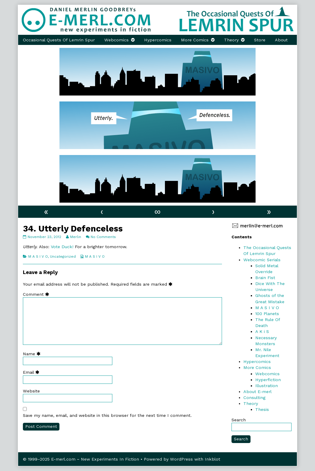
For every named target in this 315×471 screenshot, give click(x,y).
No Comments (103, 237)
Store (259, 39)
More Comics (195, 39)
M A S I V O (38, 256)
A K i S (262, 331)
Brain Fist (265, 277)
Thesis (262, 409)
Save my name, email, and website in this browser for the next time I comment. (107, 415)
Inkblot (212, 459)
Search (238, 419)
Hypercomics (157, 39)
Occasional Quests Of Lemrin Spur (59, 39)
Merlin (75, 237)
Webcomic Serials (262, 259)
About (281, 39)
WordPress (181, 459)
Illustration (266, 385)
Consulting (254, 397)
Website (31, 391)
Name (33, 353)
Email (32, 372)
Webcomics (116, 39)
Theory (231, 39)
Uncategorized (63, 256)
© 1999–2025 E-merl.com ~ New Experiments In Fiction (81, 459)
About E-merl (257, 391)
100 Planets (267, 313)
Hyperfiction (268, 379)
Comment (37, 294)
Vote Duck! (61, 246)
